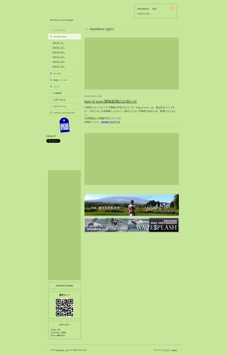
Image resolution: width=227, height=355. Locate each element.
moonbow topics (60, 36)
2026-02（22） (58, 61)
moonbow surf (69, 10)
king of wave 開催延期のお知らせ (110, 101)
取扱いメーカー (61, 80)
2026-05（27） (58, 47)
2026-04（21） (58, 52)
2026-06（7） (58, 43)
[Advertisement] (131, 63)
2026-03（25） (58, 57)
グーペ (167, 350)
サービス (58, 73)
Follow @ (51, 135)
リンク (57, 87)
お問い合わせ (60, 100)
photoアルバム (60, 106)
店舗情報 (58, 93)
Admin (174, 350)
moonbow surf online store (64, 112)
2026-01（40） (58, 66)
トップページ (60, 30)
